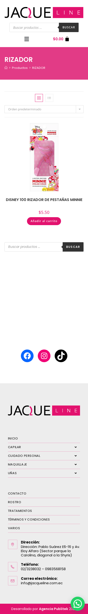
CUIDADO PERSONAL (44, 456)
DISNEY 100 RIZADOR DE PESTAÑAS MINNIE (44, 199)
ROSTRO (14, 502)
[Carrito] (61, 39)
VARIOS (14, 528)
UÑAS (44, 473)
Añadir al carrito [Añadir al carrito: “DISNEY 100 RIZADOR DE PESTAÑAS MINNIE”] (44, 221)
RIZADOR (38, 68)
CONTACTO (17, 493)
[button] (27, 38)
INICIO (13, 438)
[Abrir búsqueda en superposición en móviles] (44, 27)
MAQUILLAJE (44, 464)
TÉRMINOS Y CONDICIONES (29, 519)
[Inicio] (6, 68)
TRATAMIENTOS (20, 511)
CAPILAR (44, 447)
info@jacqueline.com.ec (42, 583)
